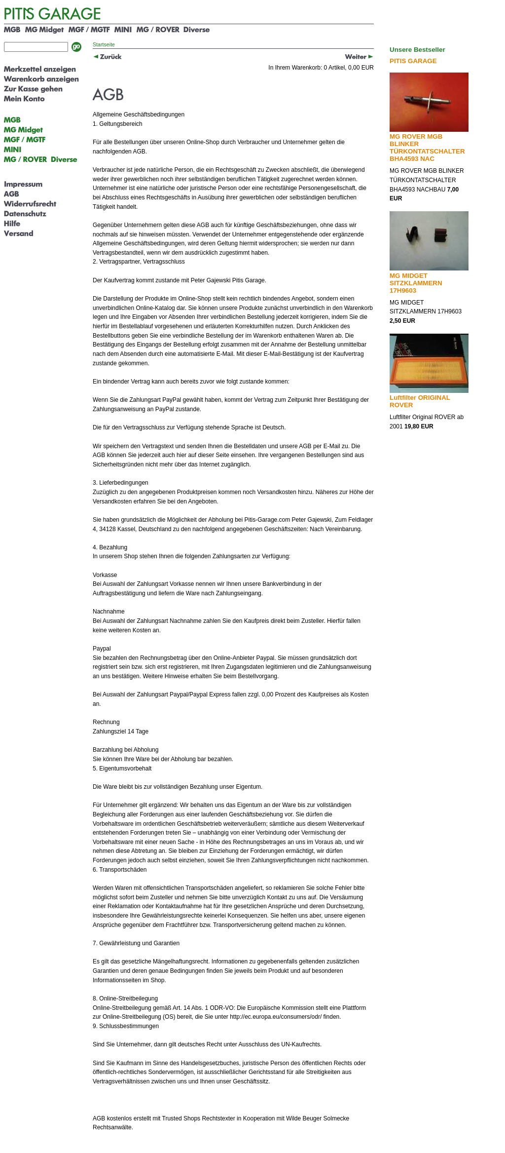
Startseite (104, 44)
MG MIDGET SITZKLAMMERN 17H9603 (416, 283)
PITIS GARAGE (413, 61)
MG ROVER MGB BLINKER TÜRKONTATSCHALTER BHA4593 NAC (427, 147)
